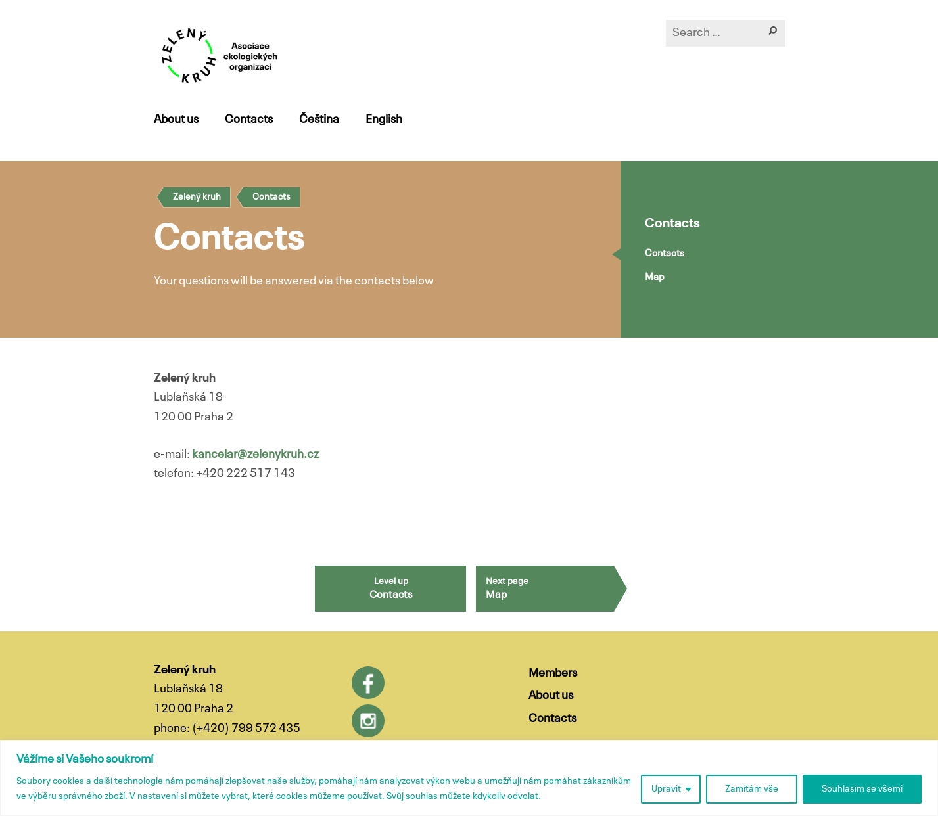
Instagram (368, 720)
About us (176, 119)
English (383, 119)
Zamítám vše (751, 789)
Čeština (319, 119)
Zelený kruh (197, 197)
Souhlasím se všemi (862, 789)
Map (655, 277)
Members (552, 673)
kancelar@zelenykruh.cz (255, 455)
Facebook (368, 682)
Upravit (666, 789)
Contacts (249, 119)
